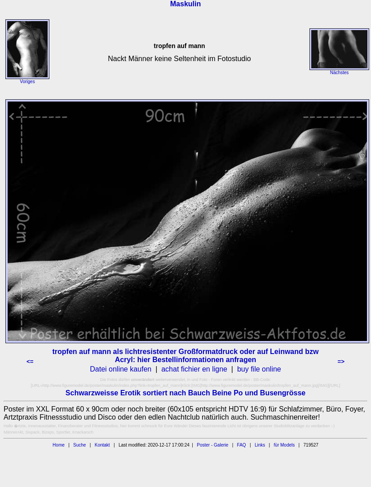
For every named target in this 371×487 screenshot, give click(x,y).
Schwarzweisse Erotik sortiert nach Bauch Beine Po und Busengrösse (185, 393)
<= (30, 361)
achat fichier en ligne (194, 369)
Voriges (27, 81)
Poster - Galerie (212, 445)
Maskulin (185, 4)
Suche (79, 445)
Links (260, 445)
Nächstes (339, 72)
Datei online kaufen (120, 369)
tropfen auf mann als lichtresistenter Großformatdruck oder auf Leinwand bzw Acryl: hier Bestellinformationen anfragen (186, 355)
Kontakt (102, 445)
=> (340, 361)
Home (59, 445)
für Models (284, 445)
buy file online (259, 369)
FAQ (241, 445)
